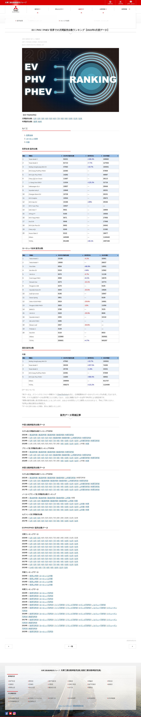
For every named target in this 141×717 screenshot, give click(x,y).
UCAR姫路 (111, 698)
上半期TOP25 (84, 486)
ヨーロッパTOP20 (46, 593)
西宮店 (31, 681)
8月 (62, 118)
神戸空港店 (92, 684)
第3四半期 (51, 435)
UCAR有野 (72, 698)
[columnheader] (45, 156)
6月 (54, 118)
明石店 (110, 681)
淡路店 (11, 684)
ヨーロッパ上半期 (46, 576)
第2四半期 (42, 435)
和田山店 (12, 687)
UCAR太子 (32, 701)
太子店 (71, 687)
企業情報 (102, 9)
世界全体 (29, 135)
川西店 (51, 684)
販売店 (37, 9)
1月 (35, 118)
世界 (35, 121)
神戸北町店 (52, 681)
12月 (80, 118)
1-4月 (32, 567)
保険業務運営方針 (78, 706)
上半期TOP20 (76, 438)
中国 (27, 142)
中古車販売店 (12, 693)
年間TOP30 (69, 452)
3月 (43, 118)
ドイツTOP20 (59, 605)
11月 (75, 118)
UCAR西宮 (91, 698)
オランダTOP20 (85, 605)
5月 (50, 118)
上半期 (67, 498)
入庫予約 (120, 3)
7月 (58, 118)
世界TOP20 (34, 593)
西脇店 (90, 681)
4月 (46, 118)
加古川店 (32, 687)
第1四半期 (33, 435)
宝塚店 (31, 684)
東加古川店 (52, 687)
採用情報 (124, 9)
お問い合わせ (131, 3)
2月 (39, 118)
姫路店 (110, 684)
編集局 (80, 9)
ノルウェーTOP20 (99, 605)
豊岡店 (90, 687)
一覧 (71, 646)
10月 (71, 118)
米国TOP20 (33, 617)
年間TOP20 (69, 435)
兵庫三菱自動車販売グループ (16, 2)
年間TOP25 (95, 486)
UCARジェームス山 (35, 698)
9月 (66, 118)
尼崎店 (71, 681)
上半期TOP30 (76, 455)
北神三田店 (72, 684)
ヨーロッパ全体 (32, 139)
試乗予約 (110, 3)
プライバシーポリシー (65, 706)
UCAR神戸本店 (14, 698)
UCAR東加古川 (14, 701)
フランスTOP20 (72, 605)
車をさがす (58, 9)
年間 (87, 444)
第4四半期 (60, 435)
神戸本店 (12, 681)
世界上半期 (34, 576)
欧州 (40, 121)
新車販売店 (11, 676)
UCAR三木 (52, 698)
